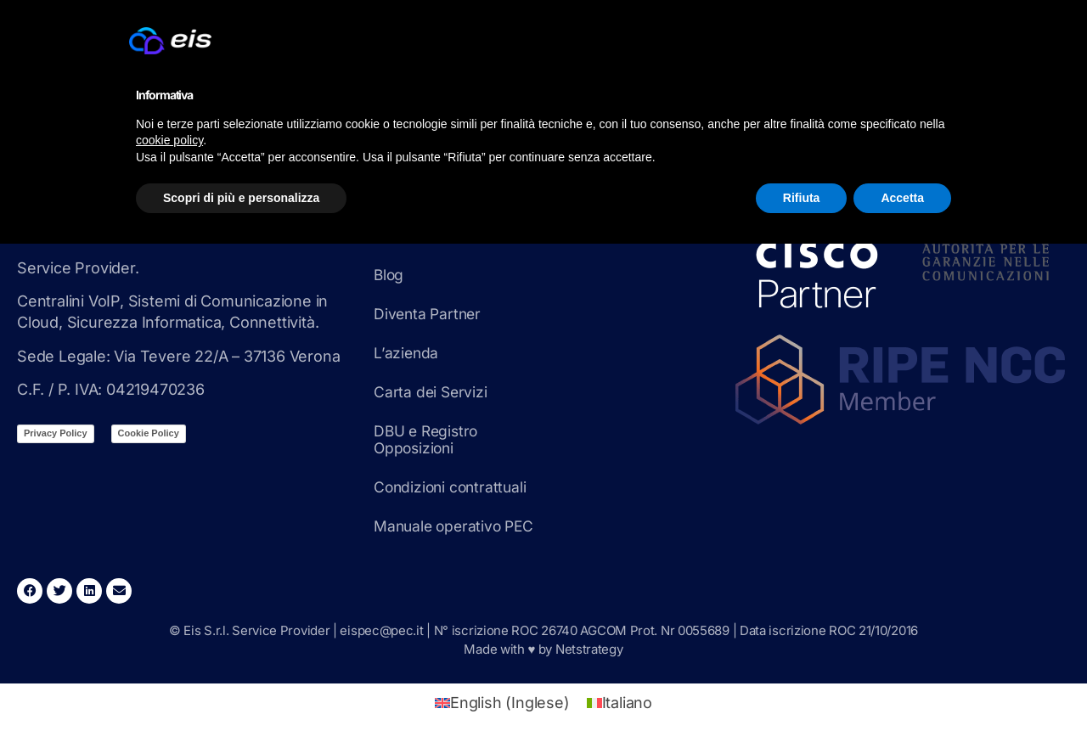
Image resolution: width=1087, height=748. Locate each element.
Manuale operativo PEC (457, 526)
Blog (389, 275)
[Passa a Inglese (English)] (502, 703)
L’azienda (407, 353)
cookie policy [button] (169, 140)
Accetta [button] (902, 198)
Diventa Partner (429, 314)
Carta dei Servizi (432, 392)
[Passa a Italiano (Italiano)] (619, 703)
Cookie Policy (148, 433)
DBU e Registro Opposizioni (428, 439)
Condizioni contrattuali (453, 487)
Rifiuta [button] (801, 198)
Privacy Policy (55, 433)
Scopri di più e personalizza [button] (241, 198)
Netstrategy (589, 649)
